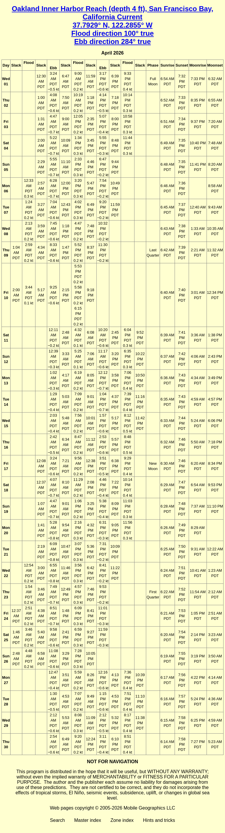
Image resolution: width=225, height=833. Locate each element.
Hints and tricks (159, 820)
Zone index (122, 820)
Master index (87, 820)
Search (57, 820)
